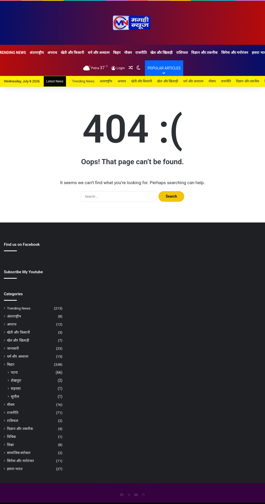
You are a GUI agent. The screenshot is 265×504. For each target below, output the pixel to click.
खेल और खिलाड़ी (161, 53)
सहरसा (16, 388)
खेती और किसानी (72, 53)
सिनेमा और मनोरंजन (234, 53)
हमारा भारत (15, 469)
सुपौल (15, 396)
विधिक (11, 437)
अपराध (52, 53)
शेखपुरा (16, 380)
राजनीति (141, 53)
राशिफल (182, 53)
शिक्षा (10, 445)
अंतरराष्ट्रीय (37, 53)
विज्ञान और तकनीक (204, 53)
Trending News (83, 81)
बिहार (117, 53)
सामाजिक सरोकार (19, 453)
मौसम (128, 53)
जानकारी (13, 348)
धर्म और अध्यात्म (98, 53)
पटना (14, 372)
